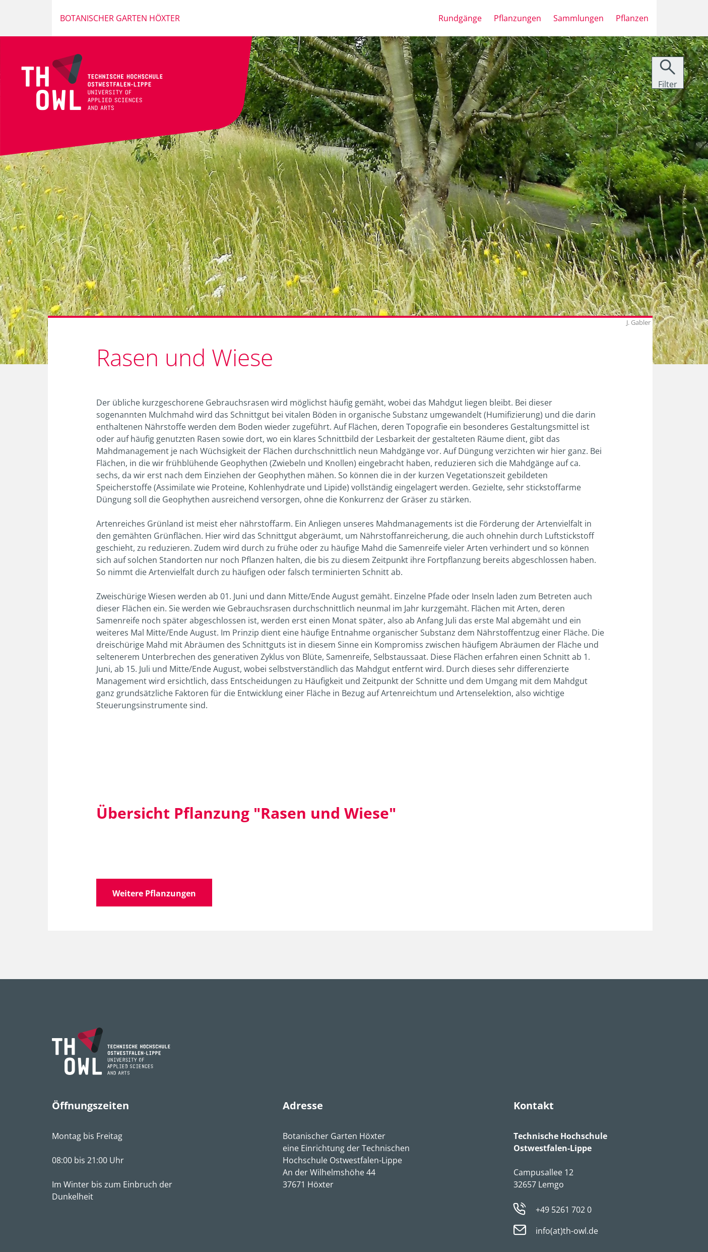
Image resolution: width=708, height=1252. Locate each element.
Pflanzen (632, 18)
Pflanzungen (517, 18)
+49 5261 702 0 (564, 1209)
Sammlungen (578, 18)
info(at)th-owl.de (567, 1230)
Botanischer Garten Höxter (120, 18)
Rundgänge (460, 18)
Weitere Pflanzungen (154, 893)
